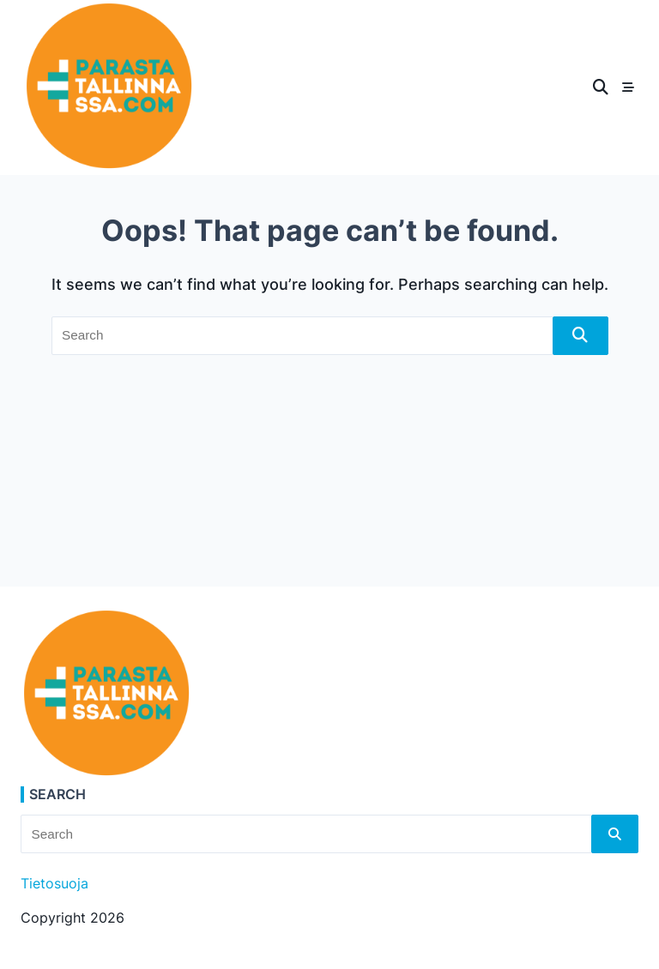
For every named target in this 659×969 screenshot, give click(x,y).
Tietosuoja (54, 884)
